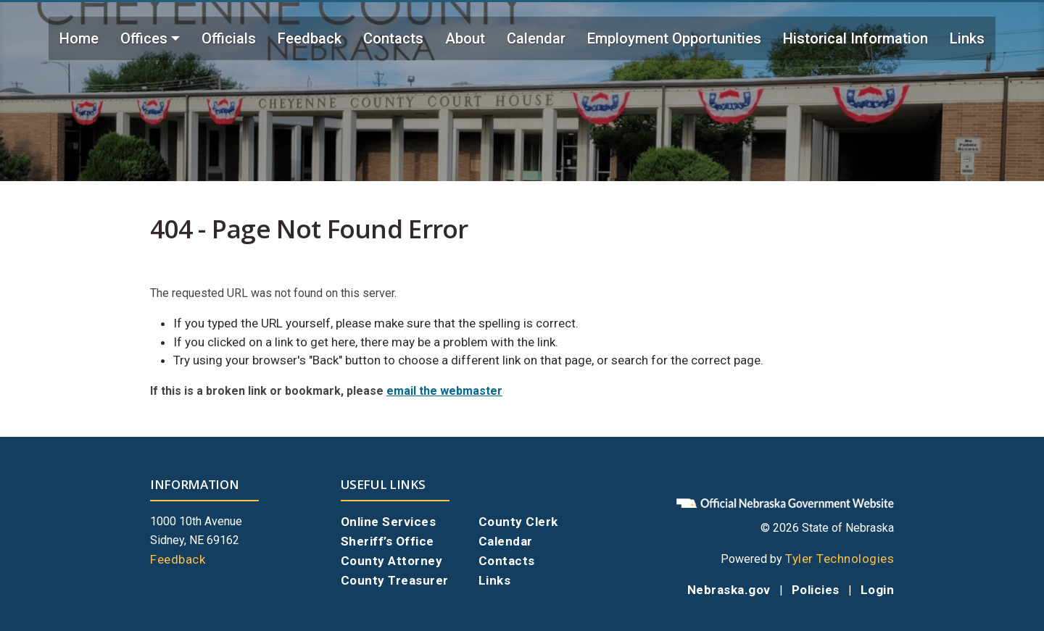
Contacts (393, 38)
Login (878, 589)
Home (79, 38)
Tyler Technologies (839, 558)
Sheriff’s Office (387, 541)
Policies (816, 589)
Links (967, 38)
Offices (143, 38)
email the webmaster (444, 391)
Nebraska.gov (729, 589)
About (465, 38)
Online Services (388, 521)
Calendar (536, 38)
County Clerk (518, 521)
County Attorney (392, 560)
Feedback (309, 38)
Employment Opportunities (674, 38)
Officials (229, 38)
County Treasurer (395, 580)
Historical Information (855, 38)
